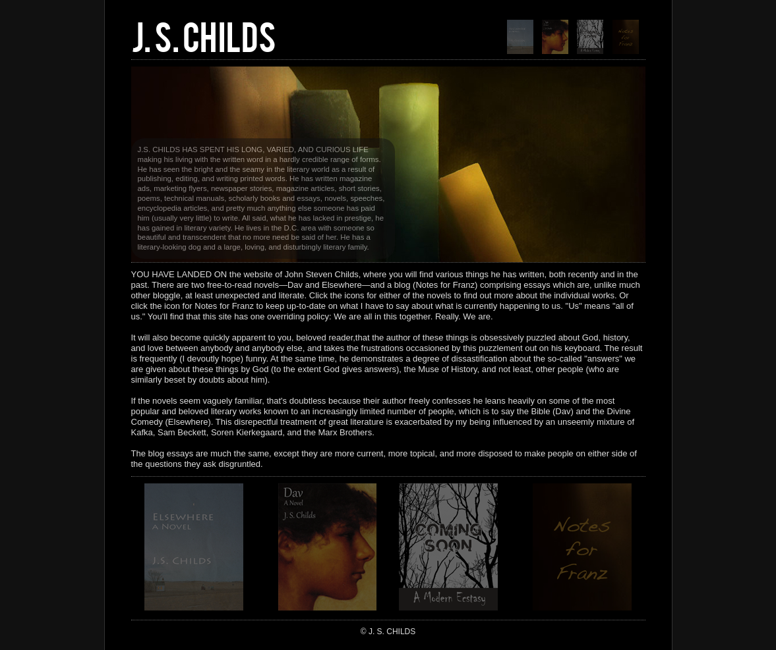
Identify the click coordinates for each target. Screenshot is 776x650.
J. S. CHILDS (203, 35)
